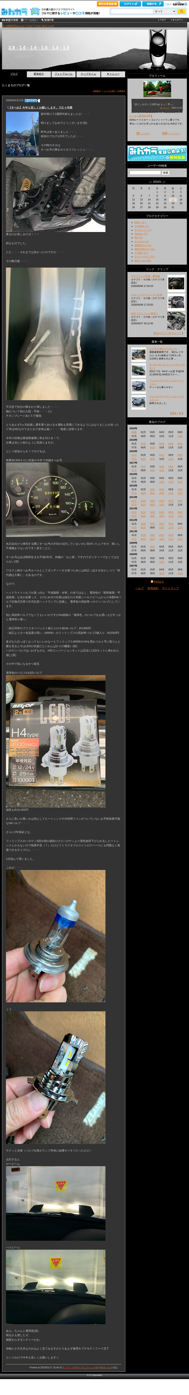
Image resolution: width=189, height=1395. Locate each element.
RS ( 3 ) (138, 237)
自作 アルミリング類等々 (144, 313)
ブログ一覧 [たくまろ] (44, 26)
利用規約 (153, 588)
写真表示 (121, 91)
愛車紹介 (39, 73)
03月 (152, 489)
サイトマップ (170, 588)
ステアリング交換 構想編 (145, 276)
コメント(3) (70, 1367)
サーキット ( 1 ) (142, 230)
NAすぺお (105, 1367)
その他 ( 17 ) (141, 252)
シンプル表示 (109, 91)
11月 (171, 459)
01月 (134, 432)
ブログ (29, 26)
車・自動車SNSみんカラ (13, 26)
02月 (143, 443)
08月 (143, 459)
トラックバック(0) (88, 1367)
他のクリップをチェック (168, 333)
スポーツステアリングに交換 (146, 294)
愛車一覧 (176, 413)
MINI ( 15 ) (140, 222)
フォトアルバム (64, 73)
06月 (180, 443)
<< (150, 181)
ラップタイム (88, 73)
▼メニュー (113, 73)
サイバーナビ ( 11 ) (144, 256)
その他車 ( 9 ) (141, 226)
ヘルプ (168, 4)
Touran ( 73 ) (141, 233)
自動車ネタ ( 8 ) (142, 245)
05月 (171, 443)
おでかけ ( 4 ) (141, 241)
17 (173, 199)
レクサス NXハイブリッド (163, 348)
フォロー (143, 133)
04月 (161, 443)
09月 (152, 447)
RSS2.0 (159, 581)
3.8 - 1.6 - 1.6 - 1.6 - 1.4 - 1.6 (38, 47)
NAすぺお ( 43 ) (142, 260)
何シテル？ (165, 108)
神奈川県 (146, 116)
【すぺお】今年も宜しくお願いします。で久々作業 (40, 107)
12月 (180, 436)
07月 (134, 459)
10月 (161, 470)
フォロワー (171, 133)
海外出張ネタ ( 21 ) (144, 249)
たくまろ (134, 116)
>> (163, 181)
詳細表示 (97, 91)
